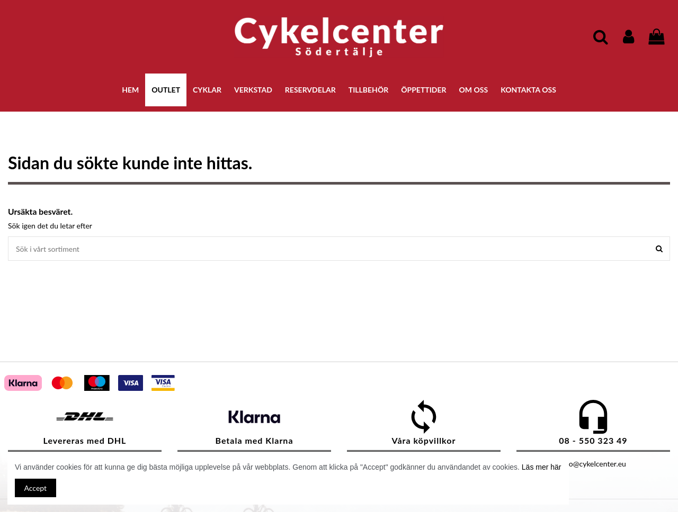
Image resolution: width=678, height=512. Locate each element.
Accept (35, 487)
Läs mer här (541, 467)
